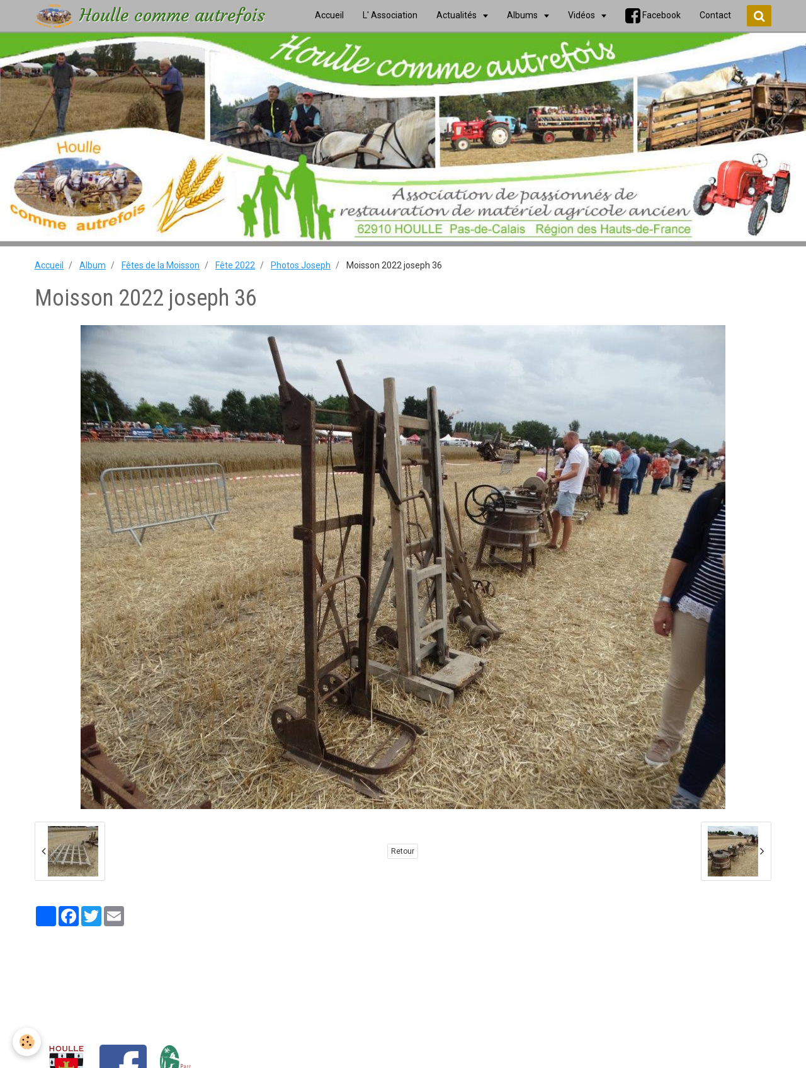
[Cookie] (27, 1042)
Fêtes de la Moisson (161, 265)
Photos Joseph (301, 265)
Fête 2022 (235, 265)
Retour (402, 851)
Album (92, 265)
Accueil (49, 265)
